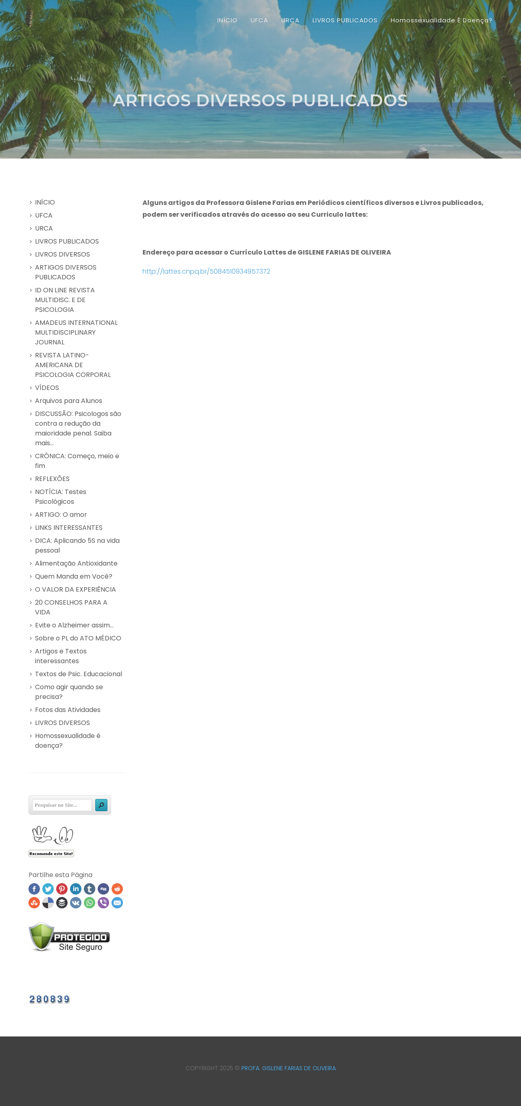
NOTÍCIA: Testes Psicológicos (60, 496)
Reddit (117, 889)
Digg (103, 889)
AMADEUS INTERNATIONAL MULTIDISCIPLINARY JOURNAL (76, 332)
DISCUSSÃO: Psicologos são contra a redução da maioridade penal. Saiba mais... (78, 428)
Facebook (34, 889)
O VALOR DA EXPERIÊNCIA (75, 589)
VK (75, 902)
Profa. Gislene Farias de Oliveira (288, 1068)
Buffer (62, 902)
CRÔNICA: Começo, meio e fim (77, 460)
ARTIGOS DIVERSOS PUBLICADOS (65, 272)
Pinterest (62, 889)
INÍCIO (227, 20)
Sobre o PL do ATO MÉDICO (78, 638)
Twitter (48, 889)
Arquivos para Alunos (68, 400)
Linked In (75, 889)
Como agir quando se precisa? (69, 691)
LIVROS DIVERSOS (62, 254)
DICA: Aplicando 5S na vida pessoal (77, 545)
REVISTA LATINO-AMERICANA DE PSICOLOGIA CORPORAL (73, 365)
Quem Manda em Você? (73, 576)
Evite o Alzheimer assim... (74, 625)
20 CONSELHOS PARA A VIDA (71, 607)
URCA (44, 228)
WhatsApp (89, 902)
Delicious (48, 902)
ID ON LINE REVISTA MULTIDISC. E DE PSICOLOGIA (65, 299)
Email (117, 902)
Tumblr (89, 889)
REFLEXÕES (52, 478)
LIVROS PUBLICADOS (67, 241)
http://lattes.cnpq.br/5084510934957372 (206, 271)
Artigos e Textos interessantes (61, 656)
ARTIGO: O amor (61, 514)
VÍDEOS (47, 387)
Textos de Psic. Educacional (78, 674)
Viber (103, 902)
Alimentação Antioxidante (76, 563)
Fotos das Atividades (68, 709)
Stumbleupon (34, 902)
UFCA (44, 215)
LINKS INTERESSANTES (69, 527)
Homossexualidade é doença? (68, 740)
